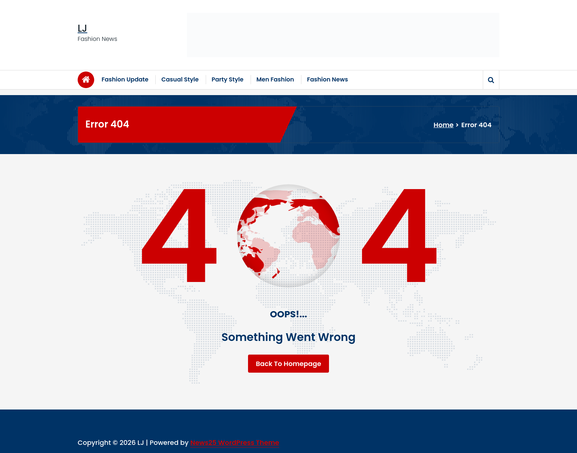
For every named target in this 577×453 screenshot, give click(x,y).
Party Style (228, 79)
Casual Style (180, 79)
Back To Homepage (288, 363)
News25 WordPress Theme (234, 442)
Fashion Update (125, 79)
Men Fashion (275, 79)
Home (443, 124)
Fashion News (327, 79)
